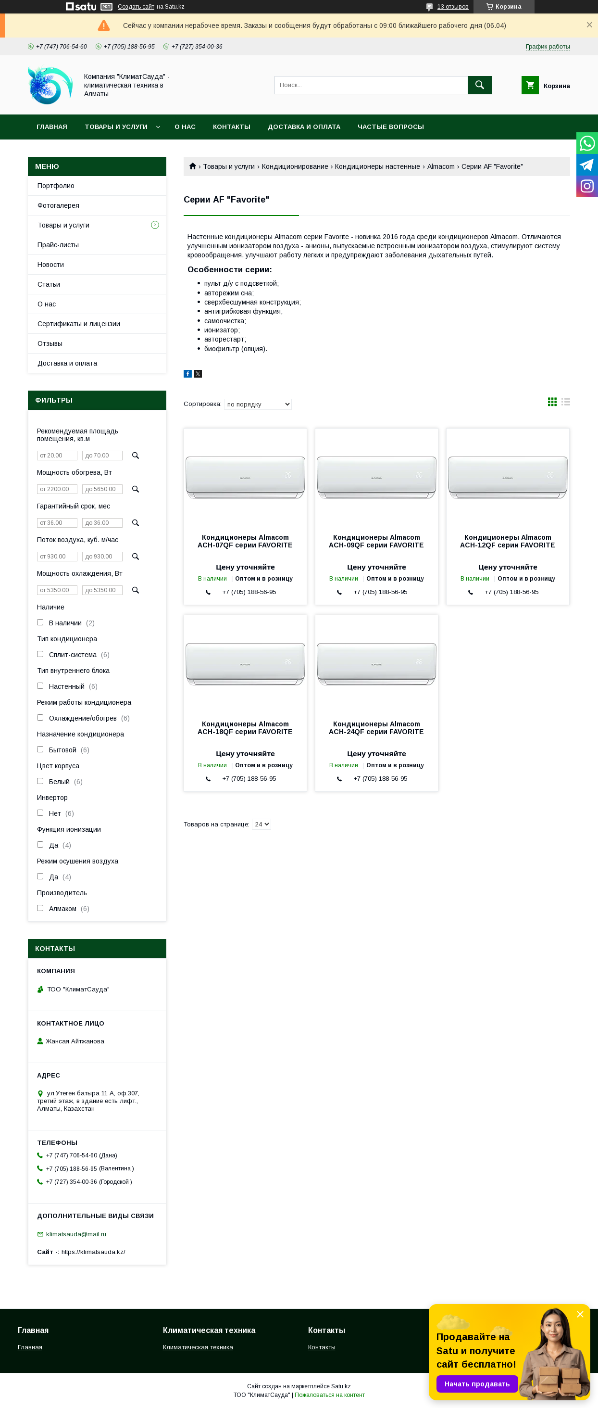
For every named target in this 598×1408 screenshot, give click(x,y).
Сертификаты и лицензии (78, 324)
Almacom (441, 166)
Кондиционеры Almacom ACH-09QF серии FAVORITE (376, 541)
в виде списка (565, 404)
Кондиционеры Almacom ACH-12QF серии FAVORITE (507, 541)
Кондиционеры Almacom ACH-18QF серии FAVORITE (245, 728)
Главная (52, 126)
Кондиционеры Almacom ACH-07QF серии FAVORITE (245, 541)
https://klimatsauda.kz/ (93, 1252)
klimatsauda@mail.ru (76, 1234)
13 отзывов (453, 6)
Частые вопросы (391, 126)
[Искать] (480, 85)
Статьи (48, 284)
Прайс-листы (58, 245)
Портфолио (56, 186)
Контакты (231, 126)
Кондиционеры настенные (377, 166)
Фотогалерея (58, 205)
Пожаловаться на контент (330, 1395)
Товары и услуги (116, 126)
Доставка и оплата (304, 126)
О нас (185, 126)
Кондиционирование (295, 166)
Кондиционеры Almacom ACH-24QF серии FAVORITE (376, 728)
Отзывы (49, 343)
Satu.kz (341, 1386)
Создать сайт (136, 6)
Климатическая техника (198, 1347)
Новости (50, 264)
